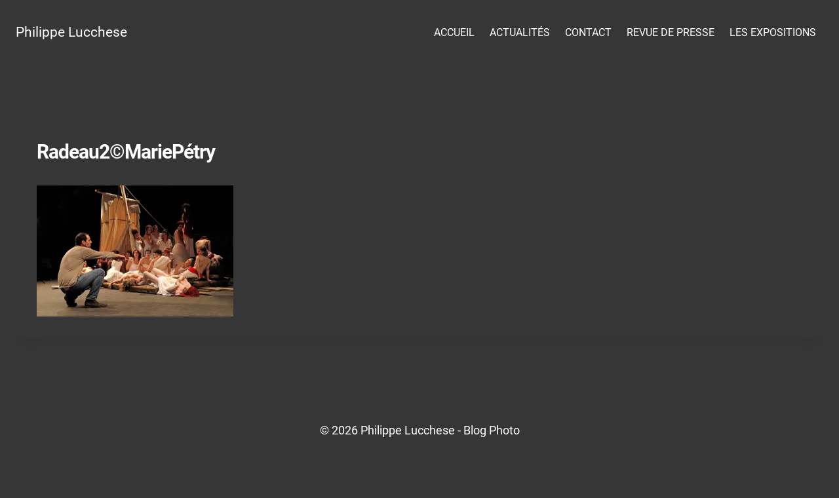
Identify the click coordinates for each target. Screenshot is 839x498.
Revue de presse (670, 32)
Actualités (520, 32)
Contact (588, 32)
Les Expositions (773, 32)
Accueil (454, 32)
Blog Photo (491, 430)
